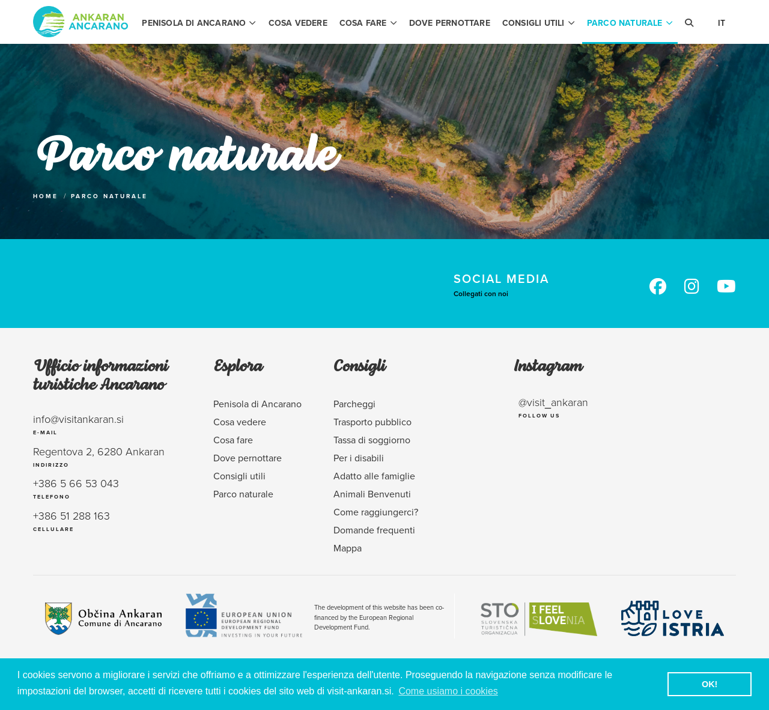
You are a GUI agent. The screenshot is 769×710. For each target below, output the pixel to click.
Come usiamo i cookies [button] (447, 691)
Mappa (347, 547)
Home (45, 196)
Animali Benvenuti (372, 493)
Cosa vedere (298, 23)
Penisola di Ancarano (199, 23)
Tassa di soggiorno (371, 439)
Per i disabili (358, 457)
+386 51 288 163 (71, 515)
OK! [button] (709, 684)
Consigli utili (538, 23)
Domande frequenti (374, 529)
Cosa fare (368, 23)
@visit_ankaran (553, 402)
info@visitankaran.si (78, 418)
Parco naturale (630, 23)
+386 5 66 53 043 (76, 483)
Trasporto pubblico (372, 421)
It (721, 23)
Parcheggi (354, 403)
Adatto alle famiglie (374, 475)
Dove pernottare (449, 23)
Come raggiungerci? (375, 511)
